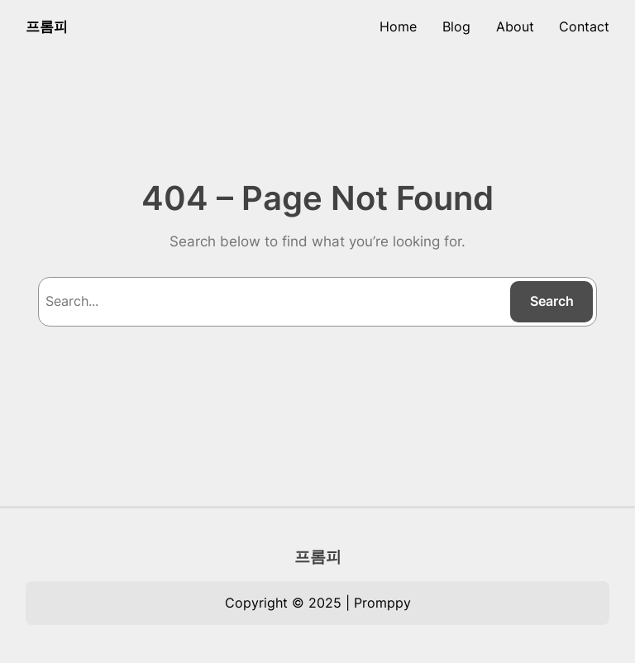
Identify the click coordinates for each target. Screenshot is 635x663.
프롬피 (47, 26)
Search (552, 301)
